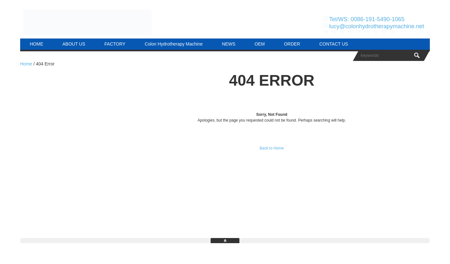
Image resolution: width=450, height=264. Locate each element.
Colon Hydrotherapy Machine (174, 44)
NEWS (228, 44)
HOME (36, 44)
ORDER (292, 44)
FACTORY (114, 44)
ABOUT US (73, 44)
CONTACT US (333, 44)
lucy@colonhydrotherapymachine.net (376, 26)
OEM (259, 44)
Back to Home (272, 148)
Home (26, 63)
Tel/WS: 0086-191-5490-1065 (367, 19)
